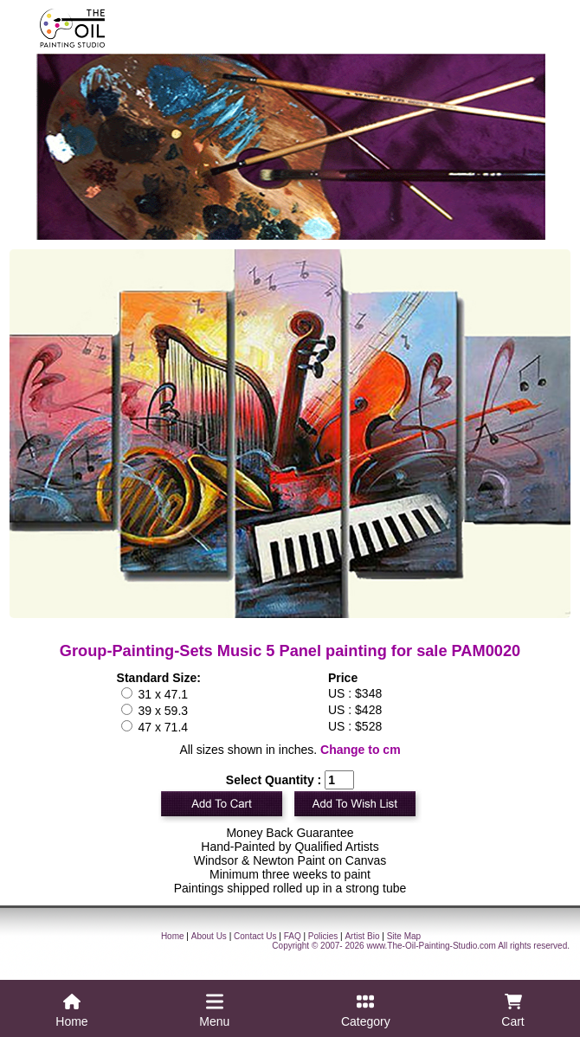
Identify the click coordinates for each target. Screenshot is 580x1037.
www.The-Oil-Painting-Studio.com (431, 945)
